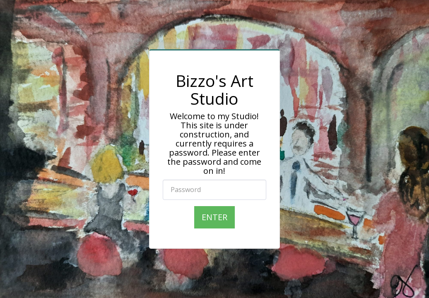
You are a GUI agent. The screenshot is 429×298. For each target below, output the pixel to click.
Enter (214, 217)
